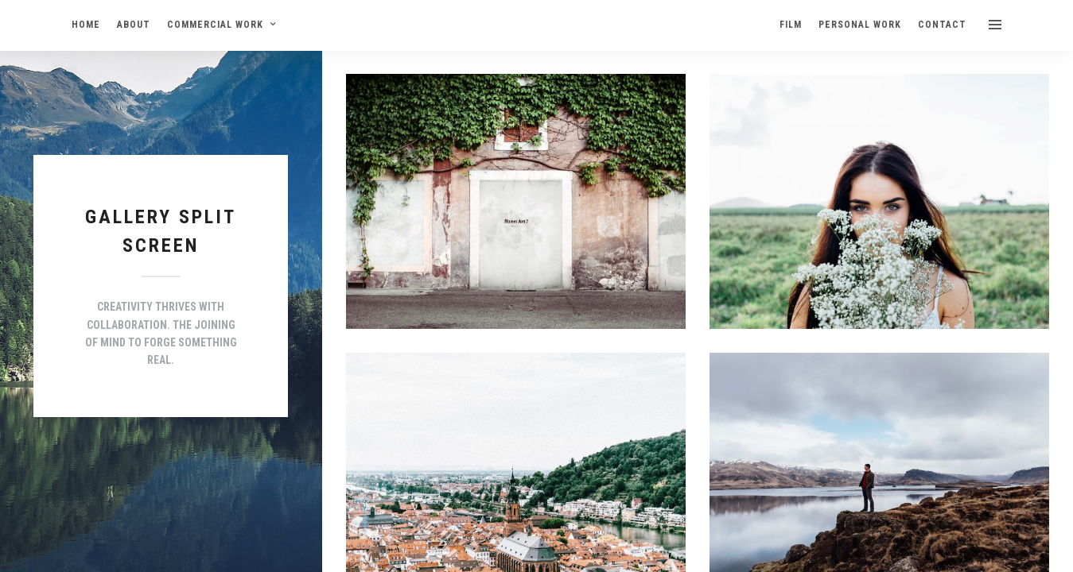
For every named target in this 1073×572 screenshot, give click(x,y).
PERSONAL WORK (859, 24)
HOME (86, 24)
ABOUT (133, 24)
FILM (790, 24)
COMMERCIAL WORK (215, 24)
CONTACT (942, 24)
